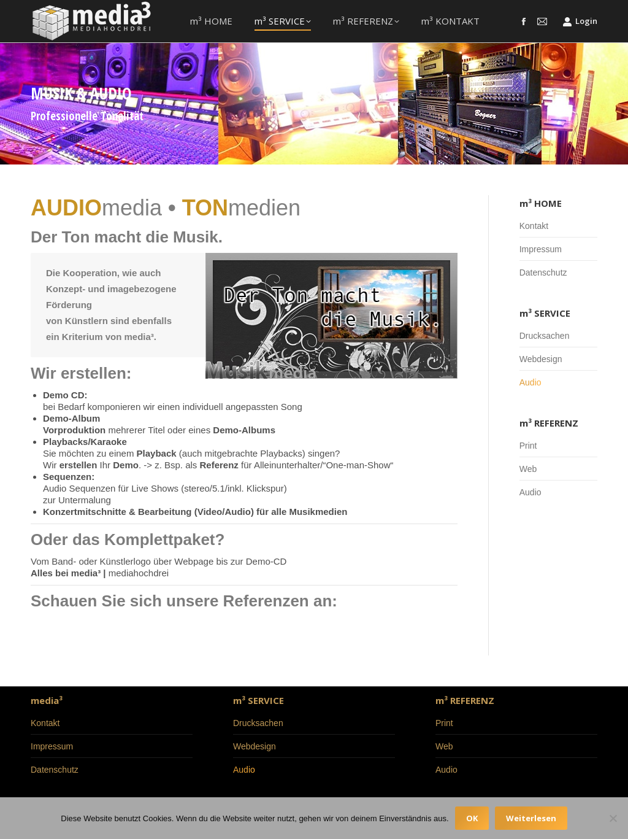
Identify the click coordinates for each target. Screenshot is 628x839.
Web (528, 469)
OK (472, 818)
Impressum (540, 249)
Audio (530, 382)
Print (528, 445)
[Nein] (613, 818)
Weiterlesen (531, 818)
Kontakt (533, 226)
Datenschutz (543, 272)
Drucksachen (544, 336)
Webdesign (540, 359)
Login (579, 21)
